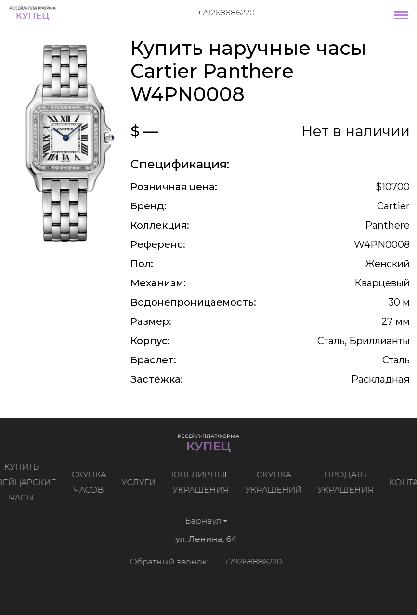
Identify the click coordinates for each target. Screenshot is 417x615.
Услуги (140, 482)
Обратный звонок (166, 561)
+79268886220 (226, 12)
